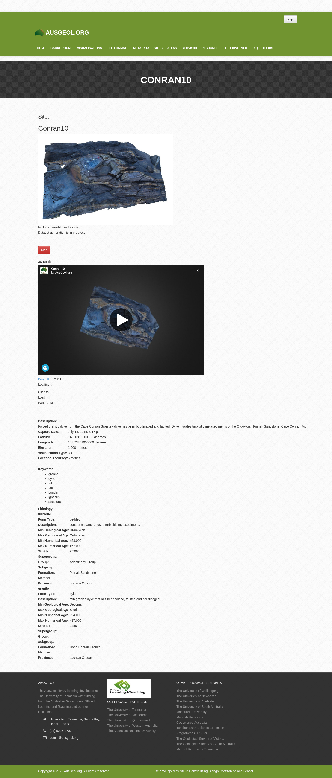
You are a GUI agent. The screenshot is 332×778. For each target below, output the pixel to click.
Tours (268, 48)
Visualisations (89, 48)
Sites (158, 48)
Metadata (141, 48)
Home (41, 48)
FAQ (255, 48)
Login (290, 19)
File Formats (117, 48)
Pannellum (45, 379)
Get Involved (236, 48)
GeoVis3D (189, 48)
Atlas (172, 48)
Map (44, 250)
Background (61, 48)
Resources (211, 48)
